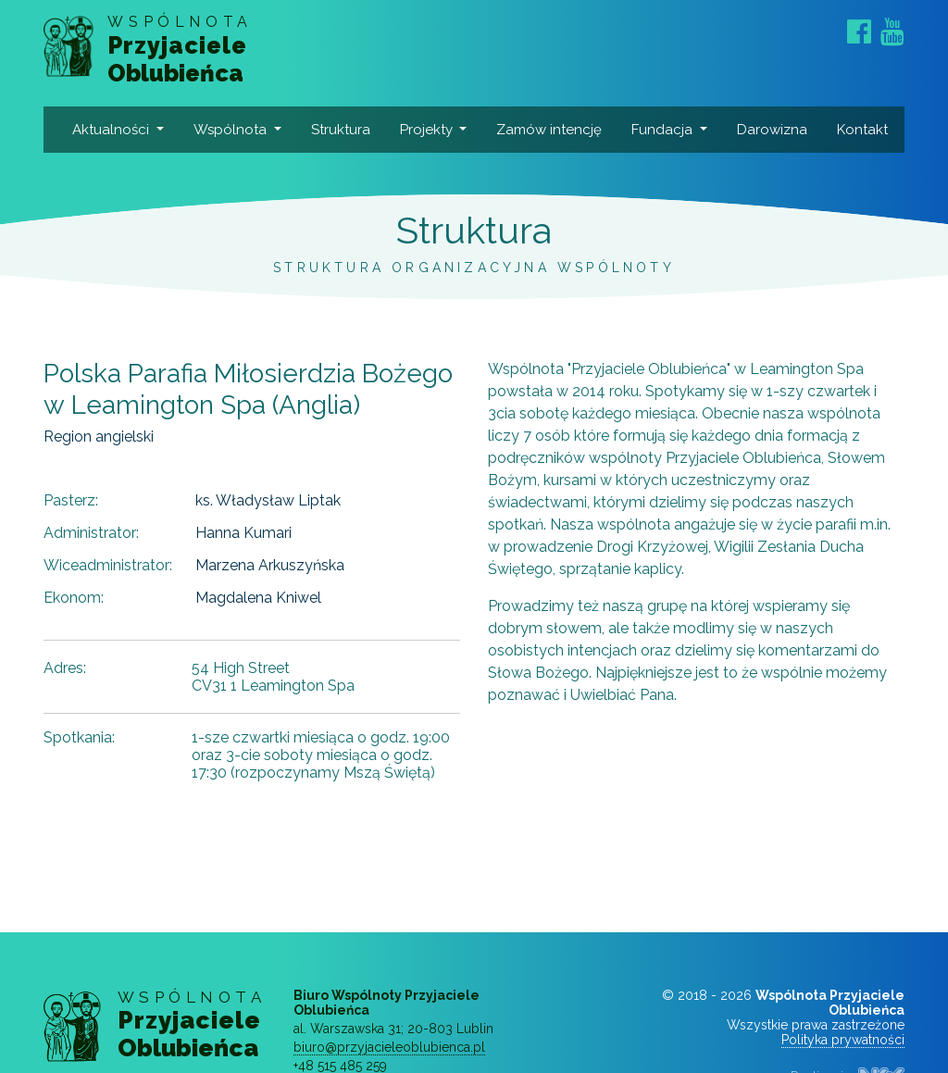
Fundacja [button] (663, 129)
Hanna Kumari (243, 533)
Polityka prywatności (842, 1039)
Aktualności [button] (112, 129)
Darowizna (772, 129)
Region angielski (99, 436)
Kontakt (862, 129)
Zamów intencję (549, 129)
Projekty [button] (428, 129)
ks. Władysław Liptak (268, 500)
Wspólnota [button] (231, 129)
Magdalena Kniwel (258, 597)
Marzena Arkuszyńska (269, 565)
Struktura (340, 129)
